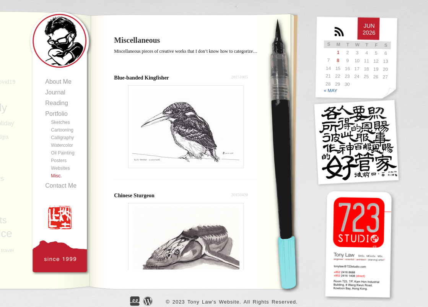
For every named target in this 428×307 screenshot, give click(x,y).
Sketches (60, 122)
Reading (56, 103)
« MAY (330, 90)
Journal (55, 92)
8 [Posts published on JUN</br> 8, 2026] (338, 60)
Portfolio (56, 113)
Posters (59, 160)
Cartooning (62, 130)
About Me (58, 81)
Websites (60, 168)
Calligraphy (62, 137)
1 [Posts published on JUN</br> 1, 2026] (338, 52)
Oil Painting (62, 153)
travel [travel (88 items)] (7, 250)
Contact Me (60, 185)
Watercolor (62, 145)
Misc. (56, 176)
